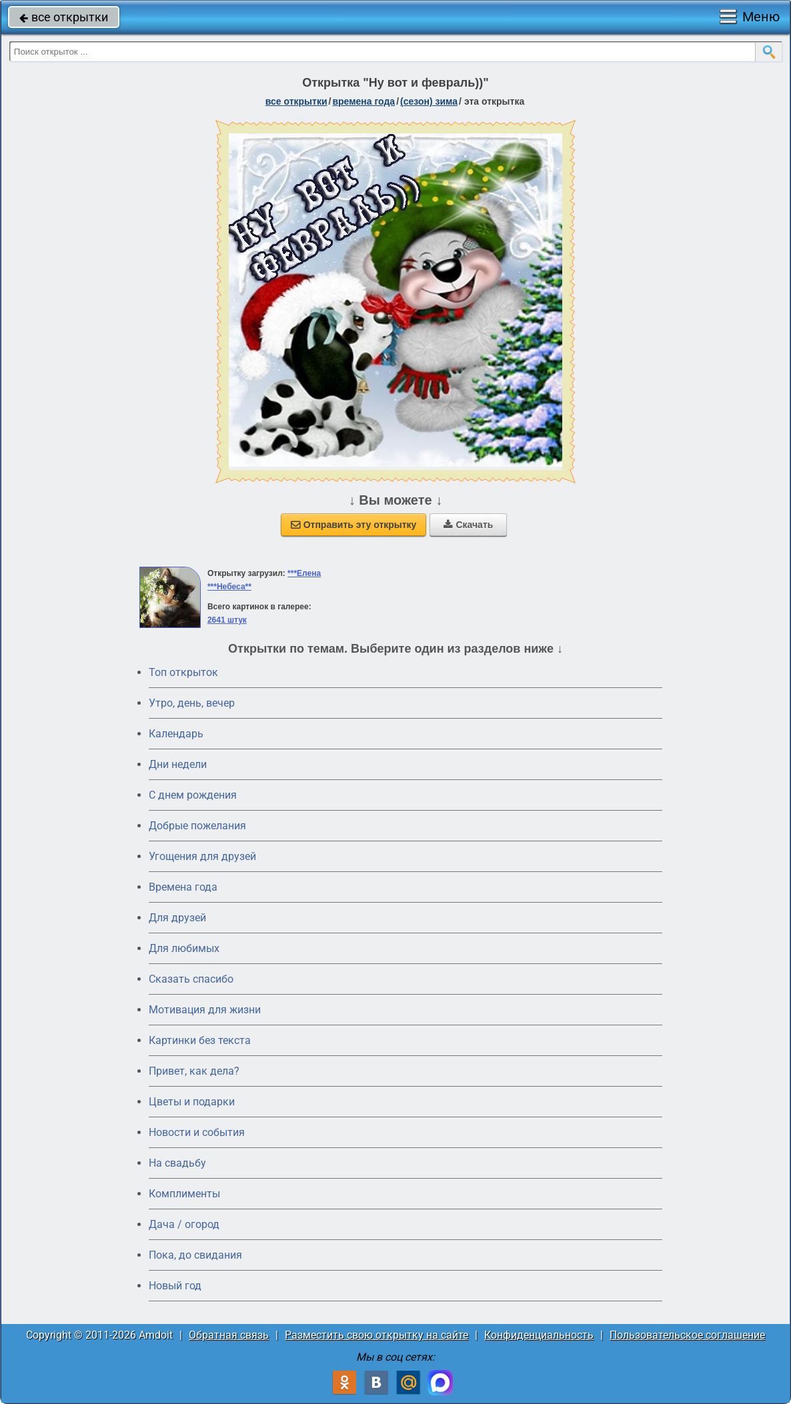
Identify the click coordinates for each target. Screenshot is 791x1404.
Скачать (468, 524)
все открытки (63, 17)
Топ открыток (183, 672)
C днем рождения (193, 795)
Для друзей (177, 917)
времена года (363, 101)
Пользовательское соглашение (687, 1335)
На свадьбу (177, 1163)
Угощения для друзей (202, 856)
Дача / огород (184, 1224)
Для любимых (184, 948)
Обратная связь (229, 1335)
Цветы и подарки (192, 1101)
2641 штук (227, 620)
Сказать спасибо (191, 979)
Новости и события (197, 1132)
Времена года (183, 887)
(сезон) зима (429, 101)
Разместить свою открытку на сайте (376, 1335)
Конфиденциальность (539, 1335)
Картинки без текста (200, 1040)
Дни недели (178, 764)
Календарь (176, 733)
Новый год (175, 1285)
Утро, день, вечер (192, 703)
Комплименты (184, 1193)
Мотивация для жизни (205, 1009)
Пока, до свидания (195, 1255)
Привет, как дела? (194, 1071)
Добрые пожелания (197, 825)
